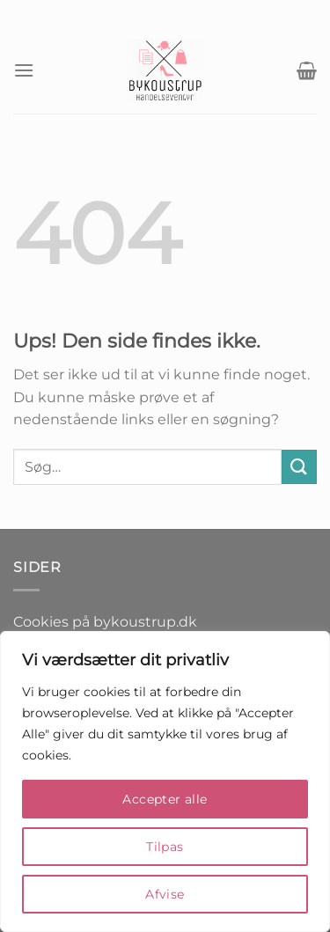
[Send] (299, 467)
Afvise (165, 894)
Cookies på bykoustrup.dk (105, 621)
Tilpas (165, 847)
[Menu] (23, 70)
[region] (165, 781)
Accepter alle (164, 799)
